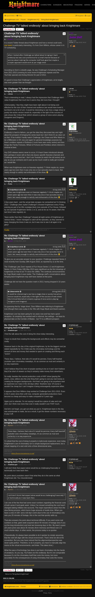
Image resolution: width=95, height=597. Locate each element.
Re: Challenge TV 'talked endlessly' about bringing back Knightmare (24, 90)
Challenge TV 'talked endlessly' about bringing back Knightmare (41, 25)
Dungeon (57, 5)
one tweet (8, 45)
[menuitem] (19, 15)
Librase (71, 88)
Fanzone (78, 5)
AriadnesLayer (73, 325)
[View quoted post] (25, 190)
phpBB (41, 591)
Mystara (71, 428)
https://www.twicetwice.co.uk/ (22, 453)
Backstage (68, 5)
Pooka (71, 186)
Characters (46, 5)
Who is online (8, 578)
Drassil (71, 33)
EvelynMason (73, 131)
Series (87, 5)
